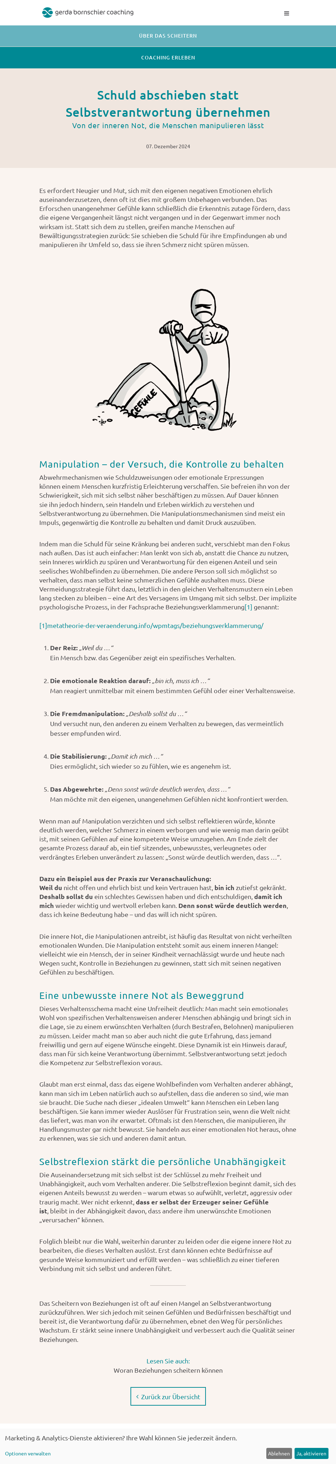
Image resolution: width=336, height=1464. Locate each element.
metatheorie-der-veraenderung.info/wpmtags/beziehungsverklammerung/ (155, 625)
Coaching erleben (168, 57)
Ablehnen (279, 1453)
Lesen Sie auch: (168, 1360)
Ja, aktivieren (311, 1453)
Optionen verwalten (28, 1453)
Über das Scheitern (168, 35)
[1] (248, 606)
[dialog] (168, 1446)
